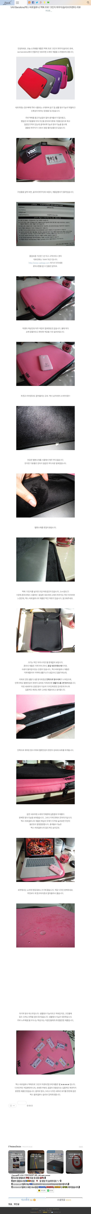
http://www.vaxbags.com (39, 263)
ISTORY (39, 1212)
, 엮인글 (16, 1204)
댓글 (10, 1204)
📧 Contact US (56, 1212)
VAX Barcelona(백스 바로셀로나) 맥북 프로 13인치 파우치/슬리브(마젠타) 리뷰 (45, 7)
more (81, 1146)
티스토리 (27, 1200)
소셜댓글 (64, 1200)
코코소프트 (43, 1209)
